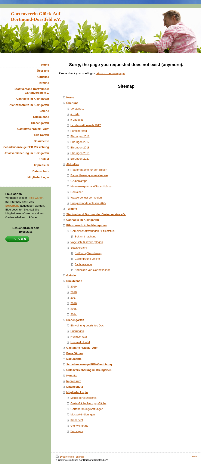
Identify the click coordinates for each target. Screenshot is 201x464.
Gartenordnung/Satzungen (87, 409)
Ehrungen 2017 (80, 142)
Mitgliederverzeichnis (83, 397)
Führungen (77, 331)
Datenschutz (74, 386)
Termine (71, 208)
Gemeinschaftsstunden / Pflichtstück (93, 231)
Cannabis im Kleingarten (82, 219)
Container (77, 192)
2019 (74, 286)
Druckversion (65, 456)
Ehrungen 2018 (80, 147)
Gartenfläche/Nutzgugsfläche (88, 403)
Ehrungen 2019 (80, 153)
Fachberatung (83, 264)
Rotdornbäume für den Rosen (89, 169)
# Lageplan (77, 119)
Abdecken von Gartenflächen (93, 269)
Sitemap (80, 456)
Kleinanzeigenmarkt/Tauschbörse (91, 186)
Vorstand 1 (77, 108)
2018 (74, 292)
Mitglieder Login (77, 392)
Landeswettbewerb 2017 (86, 125)
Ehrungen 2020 (80, 158)
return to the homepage (110, 73)
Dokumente (73, 358)
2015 (74, 308)
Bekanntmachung (85, 236)
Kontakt (71, 375)
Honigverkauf (79, 336)
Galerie (71, 275)
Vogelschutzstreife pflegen (87, 242)
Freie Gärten (74, 353)
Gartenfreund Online (87, 258)
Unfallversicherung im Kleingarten (89, 370)
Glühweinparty (79, 425)
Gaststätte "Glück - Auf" (82, 347)
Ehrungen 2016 (80, 136)
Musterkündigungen (83, 414)
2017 (74, 297)
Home (70, 97)
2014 (74, 314)
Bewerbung (12, 205)
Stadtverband (79, 247)
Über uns (72, 103)
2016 (74, 303)
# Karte (75, 114)
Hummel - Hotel (80, 342)
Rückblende (74, 281)
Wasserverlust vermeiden (86, 197)
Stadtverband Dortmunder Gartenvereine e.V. (96, 214)
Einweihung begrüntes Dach (88, 325)
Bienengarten (75, 320)
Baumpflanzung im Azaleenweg (90, 175)
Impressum (73, 381)
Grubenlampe (79, 180)
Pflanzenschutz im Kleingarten (86, 225)
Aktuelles (72, 164)
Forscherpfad (79, 130)
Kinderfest (77, 420)
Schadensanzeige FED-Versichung (89, 364)
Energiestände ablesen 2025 (88, 203)
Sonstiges (77, 431)
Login (194, 456)
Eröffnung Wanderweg (88, 253)
